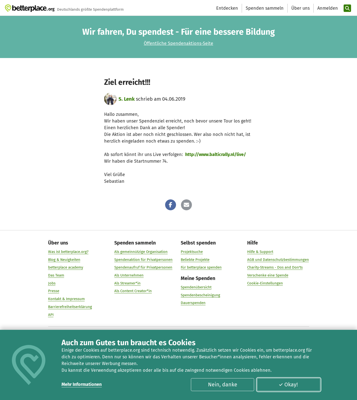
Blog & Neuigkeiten (64, 259)
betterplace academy (65, 267)
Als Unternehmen (129, 275)
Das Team (56, 275)
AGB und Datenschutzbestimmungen (278, 259)
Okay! (288, 384)
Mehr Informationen (81, 384)
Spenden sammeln (265, 8)
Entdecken (227, 8)
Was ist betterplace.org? (68, 251)
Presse (53, 291)
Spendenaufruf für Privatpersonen (143, 267)
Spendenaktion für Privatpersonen (143, 259)
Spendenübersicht (196, 287)
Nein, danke (222, 384)
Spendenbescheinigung (200, 295)
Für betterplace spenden (201, 267)
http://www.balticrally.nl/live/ (215, 154)
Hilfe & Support (260, 251)
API (51, 314)
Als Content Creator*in (133, 291)
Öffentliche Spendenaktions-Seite (178, 43)
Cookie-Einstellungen (265, 283)
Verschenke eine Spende (267, 275)
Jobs (52, 283)
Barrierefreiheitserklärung (70, 307)
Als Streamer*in (127, 283)
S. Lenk (127, 99)
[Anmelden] (327, 8)
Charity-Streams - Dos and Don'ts (275, 267)
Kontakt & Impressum (66, 299)
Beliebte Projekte (195, 259)
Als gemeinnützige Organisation (141, 251)
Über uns (300, 8)
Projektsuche (192, 251)
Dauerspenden (193, 303)
